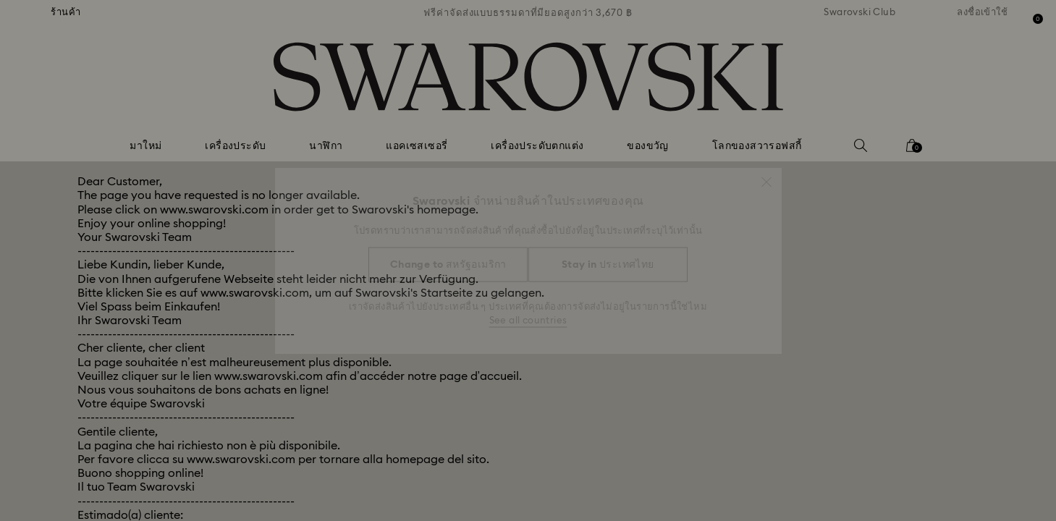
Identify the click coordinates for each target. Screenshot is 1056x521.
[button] (766, 175)
